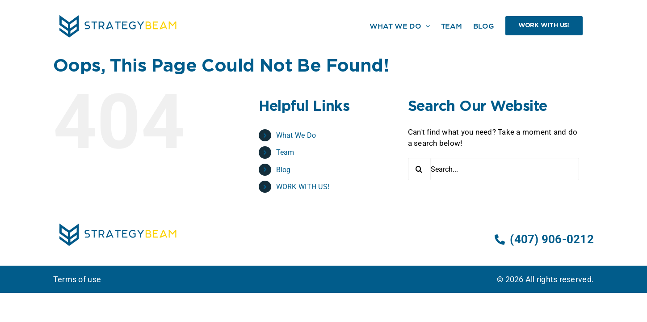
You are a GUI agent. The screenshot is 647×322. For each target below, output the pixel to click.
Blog (283, 169)
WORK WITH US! (302, 186)
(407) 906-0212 (544, 239)
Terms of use (77, 279)
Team (285, 152)
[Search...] (493, 169)
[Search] (419, 169)
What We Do (296, 135)
